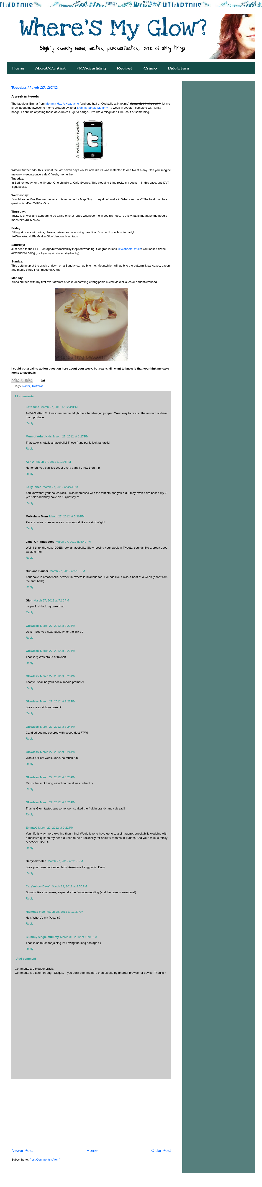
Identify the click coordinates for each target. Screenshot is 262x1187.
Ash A (30, 461)
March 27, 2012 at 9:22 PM (55, 827)
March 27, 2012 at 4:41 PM (60, 487)
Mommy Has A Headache (62, 103)
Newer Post (22, 1150)
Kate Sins (32, 407)
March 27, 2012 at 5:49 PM (73, 541)
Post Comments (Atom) (45, 1159)
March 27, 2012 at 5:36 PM (67, 516)
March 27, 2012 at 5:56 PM (67, 571)
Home (18, 68)
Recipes (125, 68)
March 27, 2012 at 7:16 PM (51, 600)
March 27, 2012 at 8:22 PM (57, 625)
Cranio (150, 68)
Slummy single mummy (42, 937)
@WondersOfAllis (129, 249)
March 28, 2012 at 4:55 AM (69, 886)
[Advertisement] (91, 1113)
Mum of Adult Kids (39, 436)
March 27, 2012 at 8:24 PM (57, 726)
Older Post (161, 1150)
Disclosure (178, 68)
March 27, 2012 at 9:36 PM (65, 861)
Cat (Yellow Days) (38, 886)
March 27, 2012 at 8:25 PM (57, 777)
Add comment (26, 958)
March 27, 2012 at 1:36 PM (53, 461)
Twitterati (37, 386)
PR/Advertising (91, 68)
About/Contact (50, 68)
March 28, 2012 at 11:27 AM (64, 911)
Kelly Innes (33, 487)
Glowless (32, 625)
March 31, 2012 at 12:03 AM (78, 937)
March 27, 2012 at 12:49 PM (59, 407)
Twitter (25, 386)
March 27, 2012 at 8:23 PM (57, 676)
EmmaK (31, 827)
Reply (29, 423)
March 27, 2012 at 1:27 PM (70, 436)
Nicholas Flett (35, 911)
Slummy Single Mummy (92, 107)
